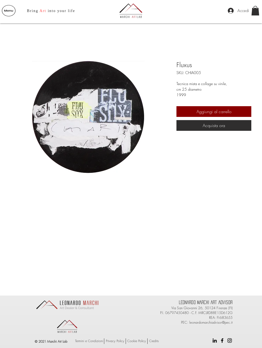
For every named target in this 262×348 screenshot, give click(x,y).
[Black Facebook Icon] (222, 340)
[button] (9, 10)
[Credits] (154, 341)
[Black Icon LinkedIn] (215, 340)
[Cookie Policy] (136, 341)
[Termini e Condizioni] (89, 341)
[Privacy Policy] (115, 341)
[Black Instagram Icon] (230, 340)
